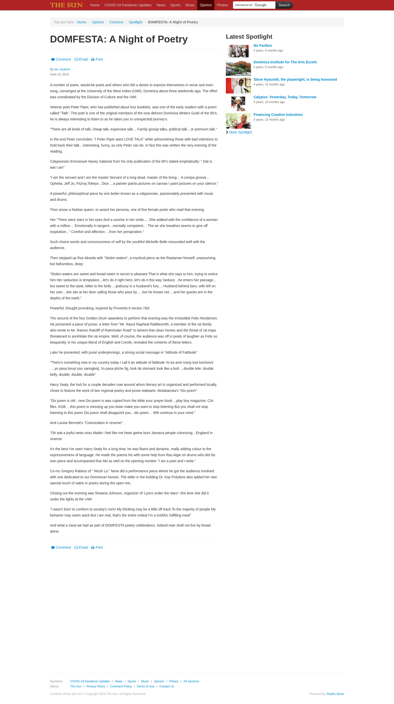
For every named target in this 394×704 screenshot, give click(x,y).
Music (190, 5)
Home (95, 5)
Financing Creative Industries (278, 115)
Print (97, 59)
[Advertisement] (134, 608)
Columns (116, 22)
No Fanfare (263, 45)
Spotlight (135, 22)
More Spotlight (239, 132)
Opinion (206, 5)
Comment (61, 59)
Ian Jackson (62, 69)
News (161, 5)
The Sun (75, 686)
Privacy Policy (95, 686)
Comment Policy (121, 686)
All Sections (191, 681)
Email (81, 59)
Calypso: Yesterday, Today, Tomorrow (285, 97)
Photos (222, 5)
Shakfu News (335, 694)
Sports (175, 5)
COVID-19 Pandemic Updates (128, 5)
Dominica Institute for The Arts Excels (285, 62)
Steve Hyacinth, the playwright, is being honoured (295, 79)
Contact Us (166, 686)
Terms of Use (145, 686)
